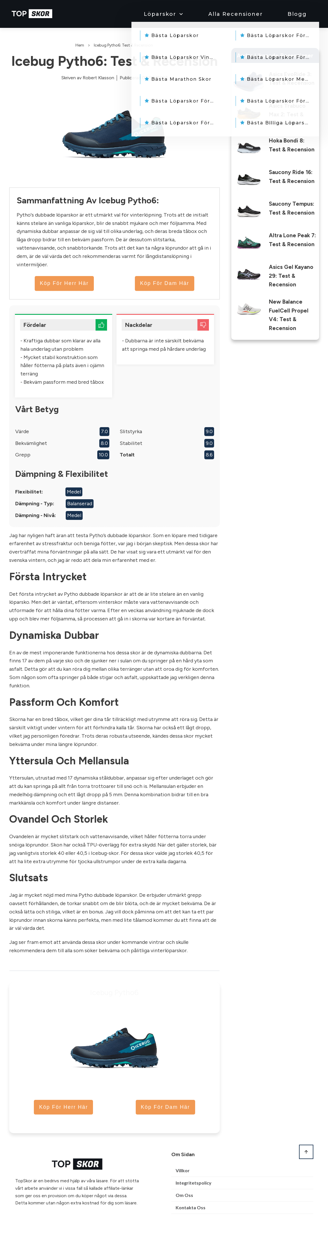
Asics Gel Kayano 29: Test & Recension (291, 276)
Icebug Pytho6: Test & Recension (114, 61)
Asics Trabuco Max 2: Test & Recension (287, 115)
